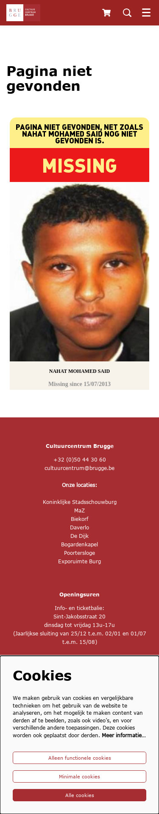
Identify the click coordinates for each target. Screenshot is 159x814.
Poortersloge (79, 553)
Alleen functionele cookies (79, 758)
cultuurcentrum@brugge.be (79, 468)
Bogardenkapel (79, 544)
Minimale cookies (79, 776)
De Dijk (79, 536)
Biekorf (79, 519)
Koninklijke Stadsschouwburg (80, 502)
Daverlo (79, 527)
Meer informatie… (124, 735)
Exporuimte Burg (79, 561)
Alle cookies (79, 795)
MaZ (79, 510)
